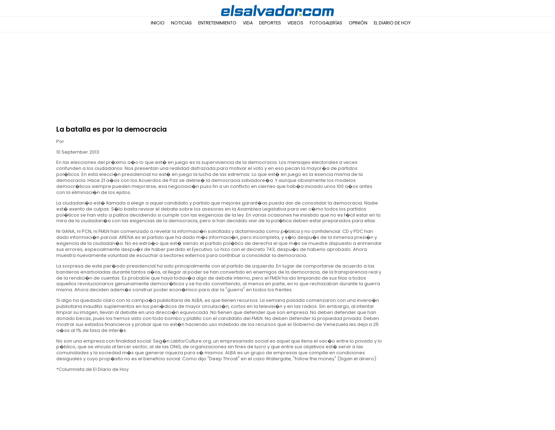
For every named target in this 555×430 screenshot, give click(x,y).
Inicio (158, 23)
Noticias (181, 23)
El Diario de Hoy (392, 23)
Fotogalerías (326, 23)
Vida (248, 23)
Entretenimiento (217, 23)
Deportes (270, 23)
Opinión (358, 23)
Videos (295, 23)
